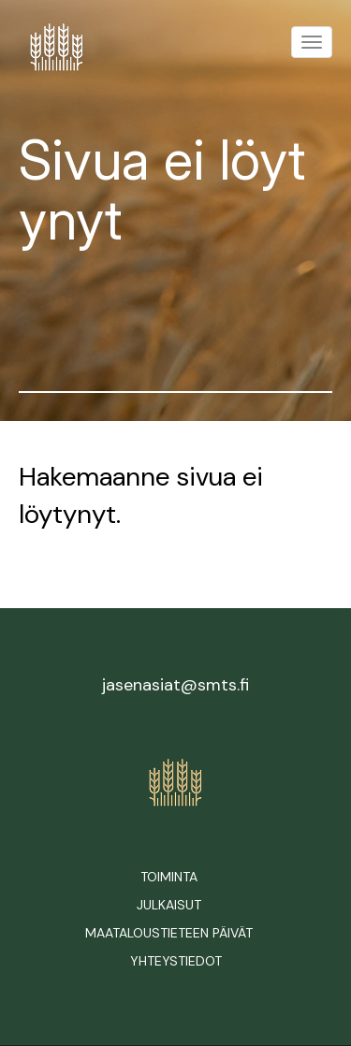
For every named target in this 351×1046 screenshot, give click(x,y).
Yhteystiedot (176, 960)
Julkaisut (169, 904)
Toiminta (168, 876)
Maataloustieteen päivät (169, 932)
